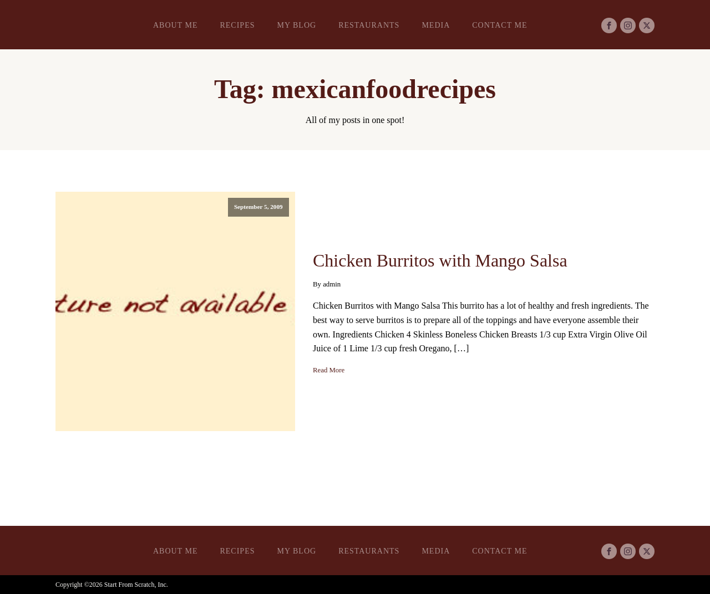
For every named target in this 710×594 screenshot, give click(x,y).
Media (436, 25)
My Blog (296, 25)
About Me (175, 25)
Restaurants (368, 25)
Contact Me (499, 25)
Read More (328, 370)
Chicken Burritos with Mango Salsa (440, 260)
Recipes (237, 25)
